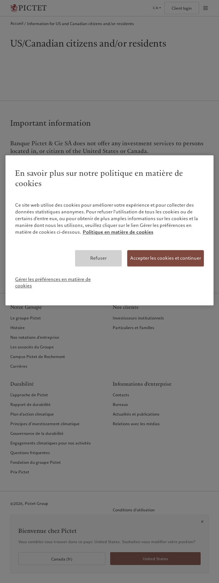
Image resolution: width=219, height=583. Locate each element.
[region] (109, 230)
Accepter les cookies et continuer (165, 258)
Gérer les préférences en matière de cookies (53, 282)
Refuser (98, 258)
